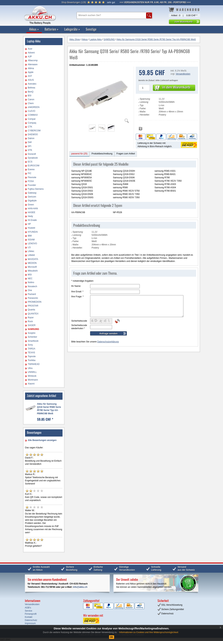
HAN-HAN (33, 208)
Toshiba (31, 360)
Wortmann (33, 380)
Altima (31, 68)
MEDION (32, 263)
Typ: (142, 105)
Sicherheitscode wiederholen (79, 327)
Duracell (32, 154)
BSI (29, 95)
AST (30, 76)
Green (31, 204)
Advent (31, 52)
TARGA (31, 348)
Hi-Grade (32, 220)
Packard (32, 294)
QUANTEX (33, 313)
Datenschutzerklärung (108, 341)
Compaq (32, 123)
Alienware (33, 64)
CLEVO (31, 111)
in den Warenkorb (176, 87)
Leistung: (144, 102)
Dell (30, 142)
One (30, 290)
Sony (30, 345)
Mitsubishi (33, 270)
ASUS (31, 80)
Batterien (51, 29)
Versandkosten (183, 74)
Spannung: (145, 99)
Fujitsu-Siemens (36, 189)
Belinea (31, 87)
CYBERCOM (34, 130)
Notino (31, 282)
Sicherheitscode (79, 321)
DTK (30, 150)
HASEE (31, 212)
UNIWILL (32, 372)
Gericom (32, 196)
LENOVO (32, 243)
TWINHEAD (34, 364)
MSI (30, 274)
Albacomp (33, 60)
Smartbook (33, 341)
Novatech (32, 286)
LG (29, 247)
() (73, 2)
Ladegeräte (72, 29)
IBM (30, 235)
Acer (30, 49)
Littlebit (31, 255)
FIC (29, 173)
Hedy (30, 216)
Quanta (31, 309)
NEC (30, 278)
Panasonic (33, 298)
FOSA (31, 181)
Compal (31, 119)
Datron (31, 138)
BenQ (31, 91)
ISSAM (31, 239)
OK (111, 637)
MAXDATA (33, 259)
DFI (29, 146)
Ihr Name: (76, 286)
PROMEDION (35, 302)
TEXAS (31, 352)
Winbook (32, 376)
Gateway (32, 193)
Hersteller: (145, 114)
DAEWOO (33, 134)
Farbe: (143, 108)
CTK (30, 126)
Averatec (32, 84)
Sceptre (31, 333)
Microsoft (32, 267)
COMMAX (33, 115)
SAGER (32, 325)
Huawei (31, 228)
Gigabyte (32, 200)
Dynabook (33, 158)
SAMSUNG (33, 329)
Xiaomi (31, 383)
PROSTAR (33, 305)
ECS (30, 161)
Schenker (32, 337)
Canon (31, 99)
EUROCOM (33, 165)
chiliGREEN (33, 107)
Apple (31, 72)
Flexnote (32, 177)
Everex (31, 169)
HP (29, 224)
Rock (30, 321)
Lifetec (31, 251)
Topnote (32, 356)
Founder (32, 185)
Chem (31, 103)
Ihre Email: (77, 291)
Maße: (143, 111)
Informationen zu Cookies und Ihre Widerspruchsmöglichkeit (148, 632)
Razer (31, 317)
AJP (30, 56)
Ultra (30, 368)
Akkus (34, 29)
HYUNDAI (33, 232)
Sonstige (91, 29)
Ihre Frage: (77, 296)
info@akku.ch (80, 587)
